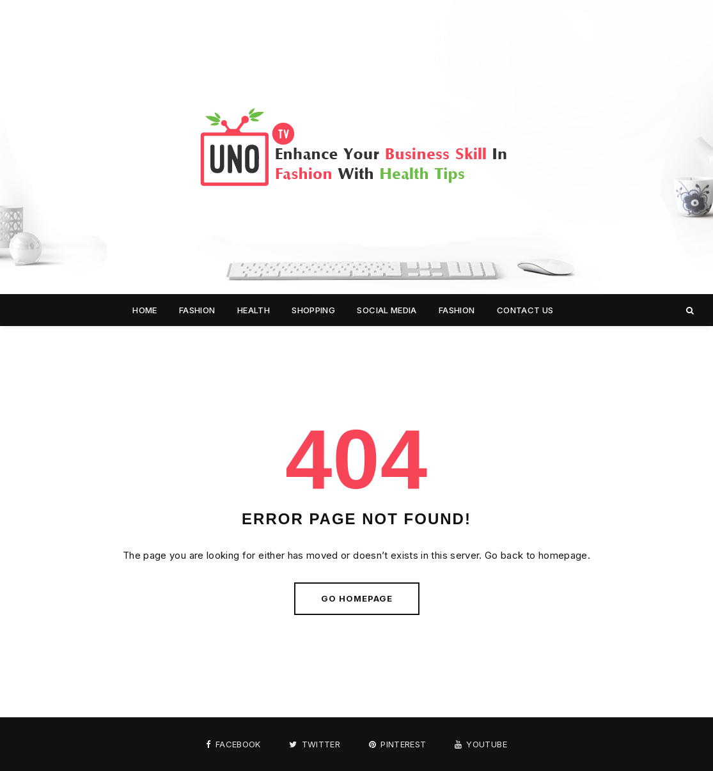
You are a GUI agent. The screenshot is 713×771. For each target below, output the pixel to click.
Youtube (481, 744)
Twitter (314, 744)
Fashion (197, 310)
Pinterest (398, 744)
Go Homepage (357, 598)
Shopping (313, 310)
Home (144, 310)
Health (253, 310)
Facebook (233, 744)
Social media (386, 310)
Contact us (525, 310)
